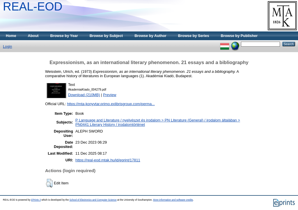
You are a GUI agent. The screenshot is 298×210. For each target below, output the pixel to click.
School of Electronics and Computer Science (92, 200)
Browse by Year (64, 35)
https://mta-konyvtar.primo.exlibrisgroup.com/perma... (111, 104)
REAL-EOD (33, 6)
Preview (109, 95)
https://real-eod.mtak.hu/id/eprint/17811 (107, 160)
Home (11, 35)
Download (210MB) (84, 95)
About (33, 35)
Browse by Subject (106, 35)
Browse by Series (193, 35)
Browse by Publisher (239, 35)
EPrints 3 (36, 200)
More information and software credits (173, 200)
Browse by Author (150, 35)
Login (7, 46)
